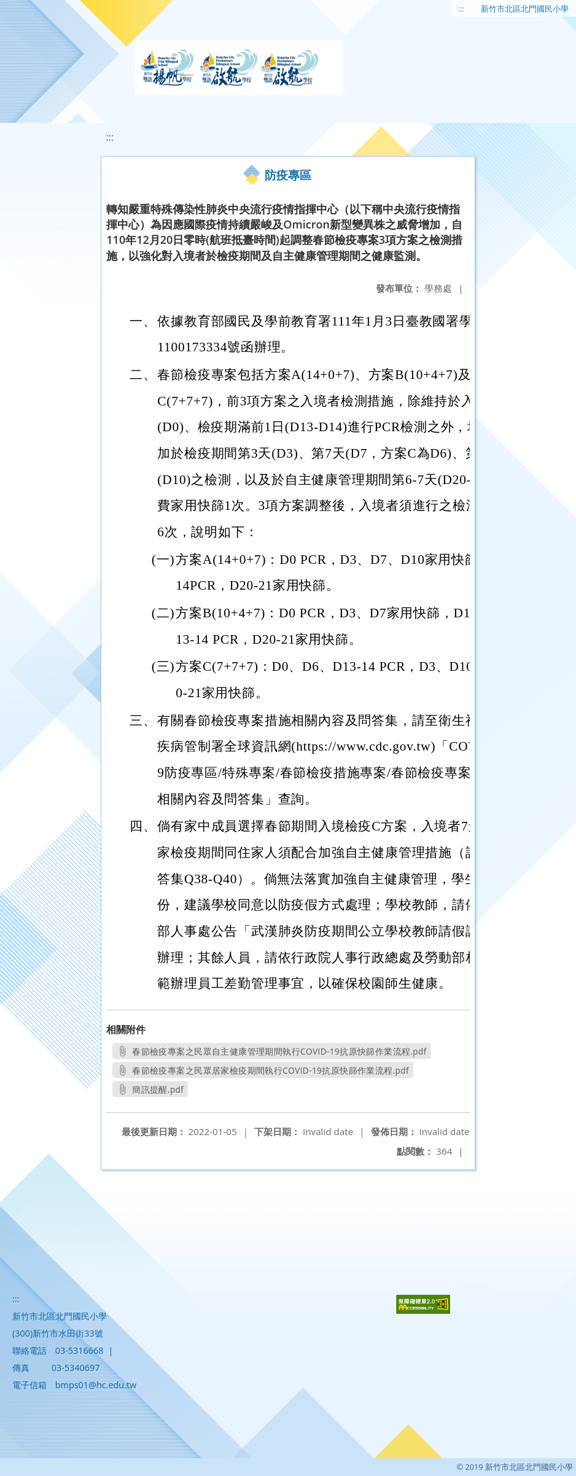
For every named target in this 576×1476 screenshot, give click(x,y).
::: (461, 8)
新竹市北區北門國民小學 (525, 8)
